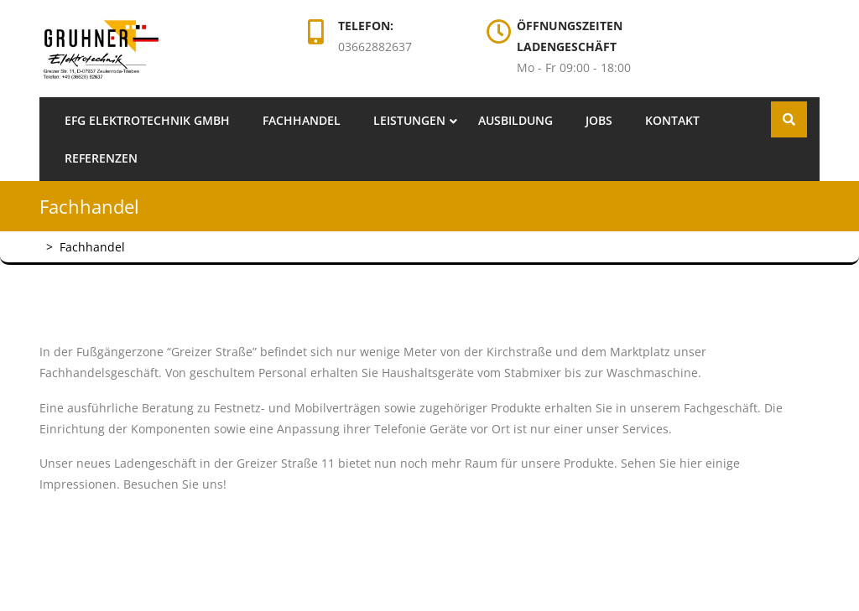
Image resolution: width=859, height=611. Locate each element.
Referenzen (101, 158)
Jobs (599, 120)
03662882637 (375, 46)
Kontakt (672, 120)
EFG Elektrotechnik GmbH (147, 120)
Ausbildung (515, 120)
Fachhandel (302, 120)
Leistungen (409, 120)
